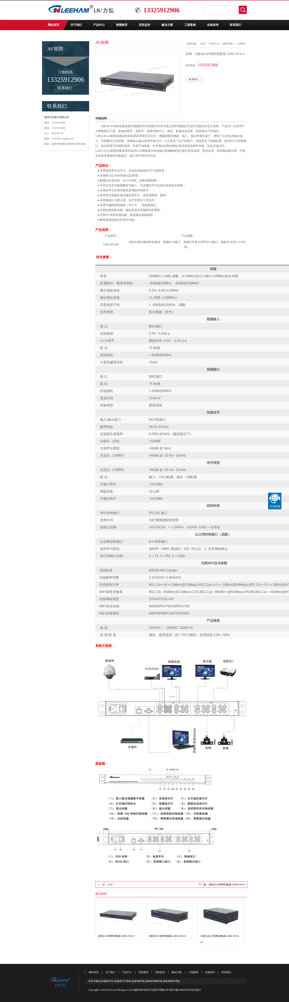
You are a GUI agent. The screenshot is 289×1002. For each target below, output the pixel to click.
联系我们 (235, 24)
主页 (202, 43)
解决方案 (167, 24)
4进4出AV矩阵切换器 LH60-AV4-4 (116, 936)
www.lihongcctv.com (122, 989)
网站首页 (53, 24)
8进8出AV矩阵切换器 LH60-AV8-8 (167, 936)
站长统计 (196, 989)
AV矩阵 (241, 43)
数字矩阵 (228, 43)
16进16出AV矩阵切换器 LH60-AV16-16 (219, 939)
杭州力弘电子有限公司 (156, 989)
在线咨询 (212, 24)
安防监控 (144, 24)
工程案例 (190, 24)
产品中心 (99, 24)
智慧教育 (121, 24)
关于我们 (76, 24)
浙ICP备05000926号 (180, 989)
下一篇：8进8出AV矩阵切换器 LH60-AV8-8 (222, 884)
